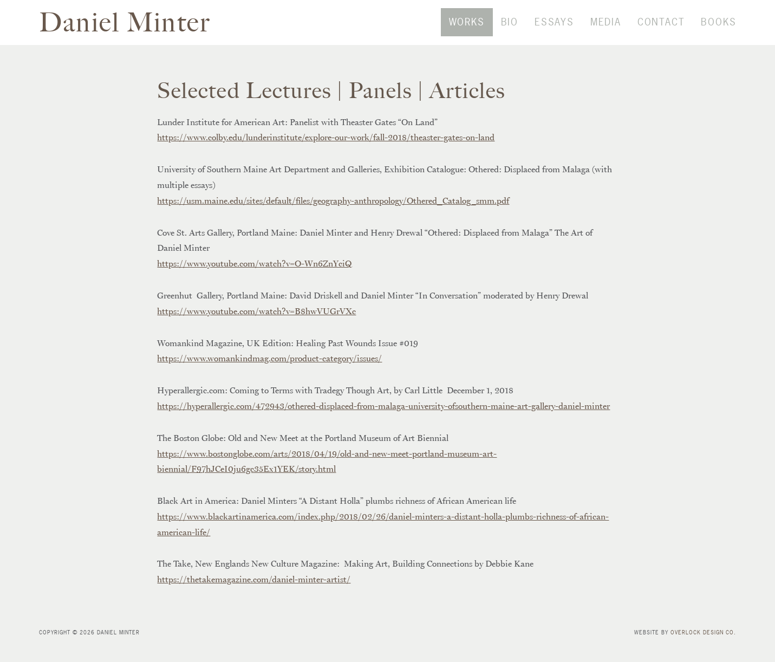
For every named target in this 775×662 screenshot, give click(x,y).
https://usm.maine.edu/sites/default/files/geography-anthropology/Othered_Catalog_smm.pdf (333, 216)
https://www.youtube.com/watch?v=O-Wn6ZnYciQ (254, 279)
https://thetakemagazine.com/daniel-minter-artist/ (253, 595)
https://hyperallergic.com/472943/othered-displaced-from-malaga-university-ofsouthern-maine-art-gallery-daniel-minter (383, 422)
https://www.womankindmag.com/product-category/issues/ (269, 374)
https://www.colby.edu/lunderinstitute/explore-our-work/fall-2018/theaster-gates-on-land (325, 153)
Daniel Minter (127, 30)
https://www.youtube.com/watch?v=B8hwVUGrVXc (256, 327)
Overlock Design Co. (703, 648)
